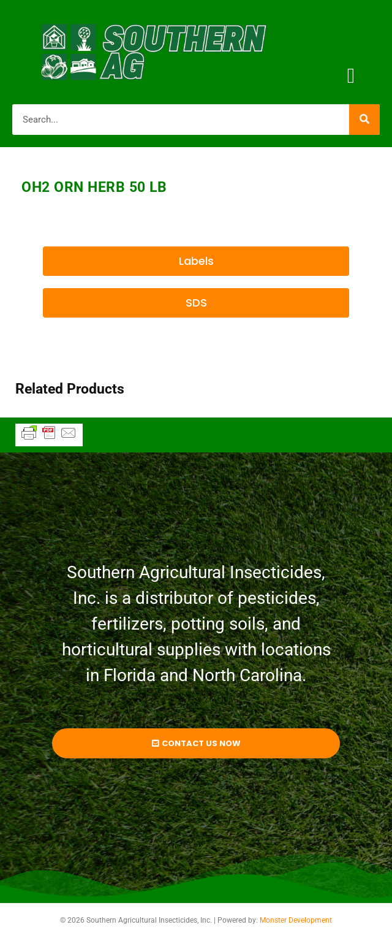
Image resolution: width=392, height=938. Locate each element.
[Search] (364, 119)
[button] (351, 76)
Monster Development (296, 920)
